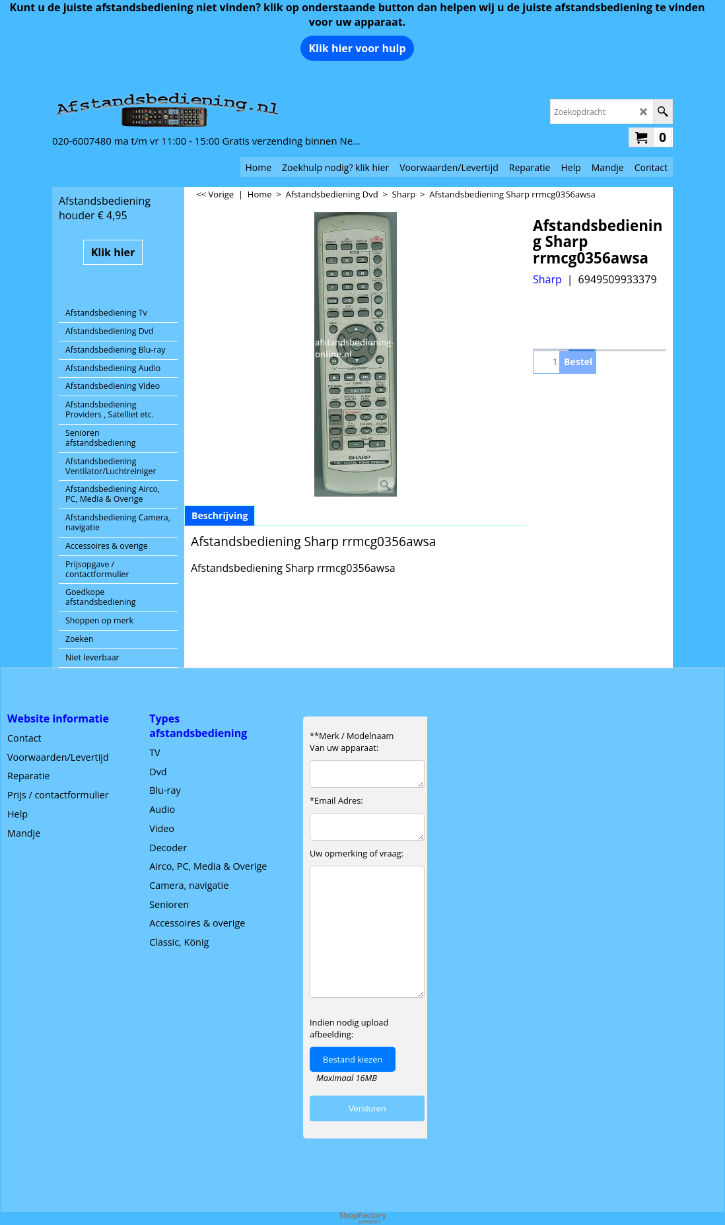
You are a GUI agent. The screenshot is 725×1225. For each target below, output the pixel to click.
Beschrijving (219, 515)
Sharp (547, 279)
